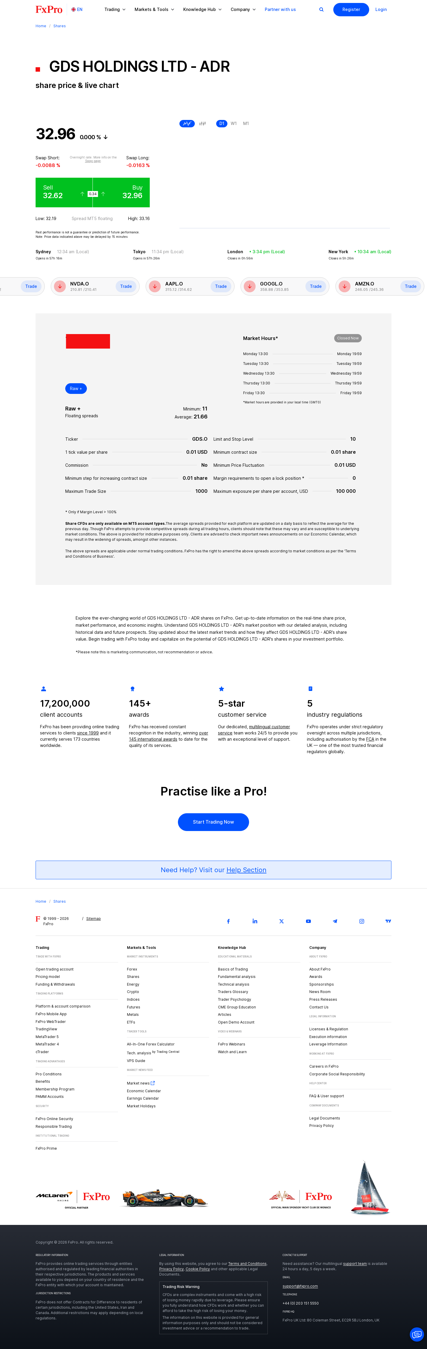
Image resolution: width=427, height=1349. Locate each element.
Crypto (133, 991)
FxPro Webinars (231, 1044)
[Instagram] (362, 921)
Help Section (247, 870)
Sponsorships (321, 984)
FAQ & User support (326, 1096)
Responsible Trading (54, 1126)
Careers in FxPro (324, 1066)
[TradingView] (388, 921)
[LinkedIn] (255, 921)
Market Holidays (141, 1106)
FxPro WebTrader (51, 1021)
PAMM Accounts (50, 1096)
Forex (132, 969)
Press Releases (323, 999)
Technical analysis (233, 984)
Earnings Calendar (143, 1098)
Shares (133, 976)
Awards (315, 976)
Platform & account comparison (63, 1006)
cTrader (42, 1052)
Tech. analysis (153, 1052)
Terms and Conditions (247, 1263)
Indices (133, 999)
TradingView (46, 1029)
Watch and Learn (232, 1052)
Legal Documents (324, 1118)
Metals (133, 1014)
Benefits (43, 1081)
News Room (320, 991)
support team (355, 1263)
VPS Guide (136, 1060)
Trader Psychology (234, 999)
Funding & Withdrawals (55, 984)
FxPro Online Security (54, 1119)
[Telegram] (335, 921)
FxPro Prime (46, 1148)
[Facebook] (228, 921)
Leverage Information (328, 1044)
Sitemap (93, 918)
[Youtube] (308, 921)
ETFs (131, 1022)
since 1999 (88, 732)
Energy (133, 984)
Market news (141, 1082)
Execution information (328, 1036)
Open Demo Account (236, 1022)
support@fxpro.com (300, 1286)
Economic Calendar (144, 1091)
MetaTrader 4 (47, 1044)
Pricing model (48, 976)
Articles (224, 1014)
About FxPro (320, 969)
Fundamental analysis (237, 976)
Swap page (93, 161)
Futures (133, 1007)
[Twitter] (282, 921)
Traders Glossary (233, 991)
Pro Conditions (49, 1074)
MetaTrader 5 (47, 1036)
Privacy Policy (321, 1125)
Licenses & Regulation (328, 1029)
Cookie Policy (198, 1269)
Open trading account (55, 969)
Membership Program (55, 1089)
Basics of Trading (233, 969)
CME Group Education (237, 1007)
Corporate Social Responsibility (337, 1074)
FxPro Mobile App (51, 1014)
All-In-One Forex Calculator (151, 1044)
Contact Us (319, 1007)
